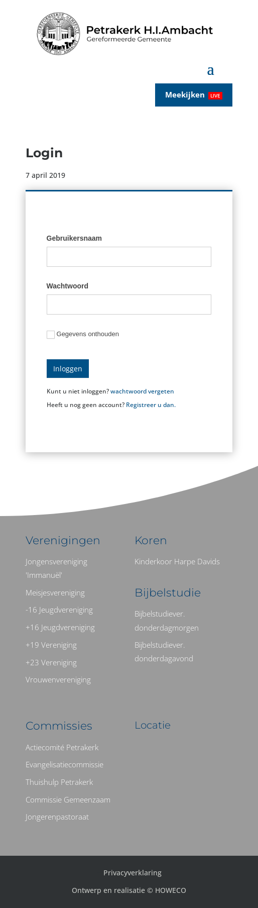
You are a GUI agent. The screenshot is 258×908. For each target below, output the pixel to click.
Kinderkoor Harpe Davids (177, 561)
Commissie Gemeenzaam (68, 799)
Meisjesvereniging (55, 592)
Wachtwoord (67, 286)
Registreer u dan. (151, 404)
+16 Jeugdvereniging (60, 627)
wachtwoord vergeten (142, 391)
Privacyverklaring (132, 872)
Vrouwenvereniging (58, 679)
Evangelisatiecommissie (64, 764)
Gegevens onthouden (83, 334)
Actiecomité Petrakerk (62, 747)
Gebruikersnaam (74, 238)
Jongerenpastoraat (57, 817)
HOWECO (170, 890)
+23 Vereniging (51, 662)
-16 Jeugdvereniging (59, 609)
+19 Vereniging (51, 645)
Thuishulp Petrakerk (59, 782)
